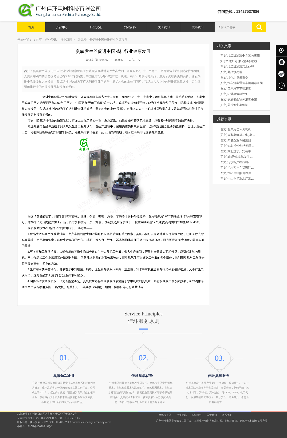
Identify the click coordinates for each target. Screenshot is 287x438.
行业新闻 (66, 39)
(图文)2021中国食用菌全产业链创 (237, 173)
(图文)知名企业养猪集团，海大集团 (237, 140)
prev (30, 219)
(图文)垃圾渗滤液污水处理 (237, 66)
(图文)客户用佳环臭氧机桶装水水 (237, 129)
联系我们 (198, 27)
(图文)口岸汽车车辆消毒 (235, 88)
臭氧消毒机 (230, 420)
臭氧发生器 (165, 414)
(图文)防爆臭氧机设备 (234, 94)
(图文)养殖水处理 (231, 72)
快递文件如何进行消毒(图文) (238, 61)
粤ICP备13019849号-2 (40, 426)
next (257, 219)
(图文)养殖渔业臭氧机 (234, 105)
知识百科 (130, 27)
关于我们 (164, 27)
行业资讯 (96, 27)
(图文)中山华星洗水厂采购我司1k (237, 178)
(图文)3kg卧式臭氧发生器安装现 (237, 156)
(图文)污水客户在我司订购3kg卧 (237, 162)
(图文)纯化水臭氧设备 (234, 77)
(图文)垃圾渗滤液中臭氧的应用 (240, 55)
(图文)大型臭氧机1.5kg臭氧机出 (237, 134)
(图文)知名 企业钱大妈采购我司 (237, 145)
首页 (31, 27)
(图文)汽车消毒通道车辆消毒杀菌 (241, 83)
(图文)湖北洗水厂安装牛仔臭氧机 (237, 151)
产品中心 (62, 27)
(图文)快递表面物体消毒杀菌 (238, 99)
